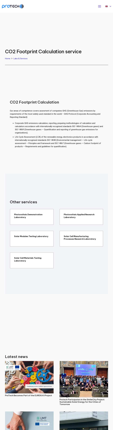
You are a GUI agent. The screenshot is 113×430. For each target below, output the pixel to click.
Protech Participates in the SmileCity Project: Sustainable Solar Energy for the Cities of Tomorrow (82, 402)
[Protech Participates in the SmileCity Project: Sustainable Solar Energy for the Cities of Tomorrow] (84, 362)
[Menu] (100, 6)
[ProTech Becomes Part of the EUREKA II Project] (29, 362)
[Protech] (13, 6)
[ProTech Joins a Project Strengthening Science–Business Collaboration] (29, 413)
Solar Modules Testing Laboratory (31, 236)
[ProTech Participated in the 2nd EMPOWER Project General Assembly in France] (84, 413)
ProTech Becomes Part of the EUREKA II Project (28, 395)
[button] (108, 6)
